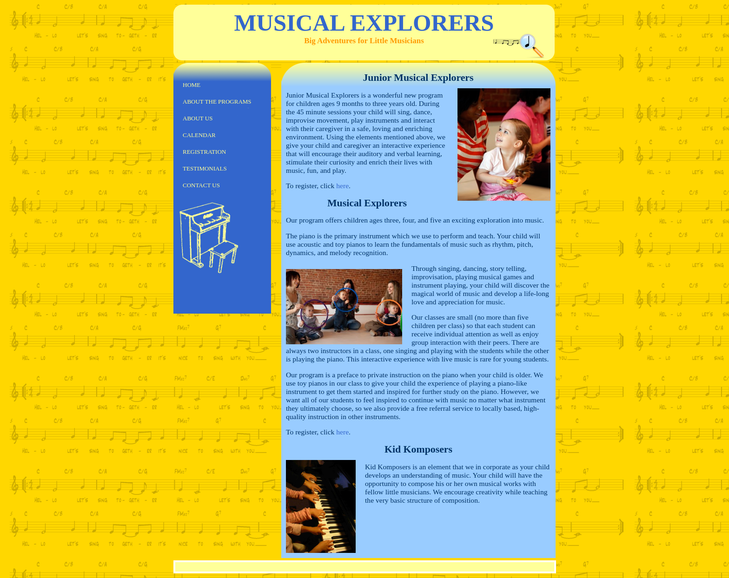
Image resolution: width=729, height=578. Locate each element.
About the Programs (217, 101)
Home (191, 84)
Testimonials (205, 168)
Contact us (201, 185)
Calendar (199, 134)
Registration (204, 151)
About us (197, 118)
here (342, 186)
